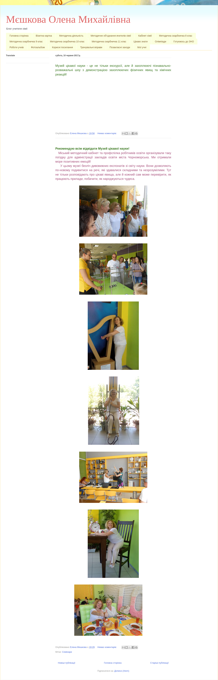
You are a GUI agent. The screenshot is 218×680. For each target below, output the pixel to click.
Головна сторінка (19, 35)
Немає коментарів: (107, 133)
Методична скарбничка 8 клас (175, 35)
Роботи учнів (17, 47)
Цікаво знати (141, 41)
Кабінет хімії (145, 35)
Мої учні (141, 47)
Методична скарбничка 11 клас (109, 41)
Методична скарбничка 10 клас (67, 41)
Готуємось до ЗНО (184, 41)
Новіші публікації (66, 663)
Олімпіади (160, 41)
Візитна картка (44, 35)
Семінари (67, 652)
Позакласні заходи (120, 47)
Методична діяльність (71, 35)
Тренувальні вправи (91, 47)
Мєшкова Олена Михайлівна (68, 19)
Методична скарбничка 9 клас (26, 41)
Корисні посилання (62, 47)
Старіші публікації (159, 663)
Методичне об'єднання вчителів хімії (111, 35)
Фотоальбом (38, 47)
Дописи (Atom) (121, 671)
